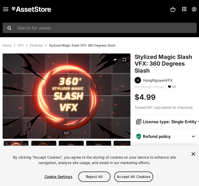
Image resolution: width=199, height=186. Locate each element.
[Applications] (184, 9)
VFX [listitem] (21, 45)
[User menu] (194, 9)
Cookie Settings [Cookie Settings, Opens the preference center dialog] (58, 176)
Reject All (94, 176)
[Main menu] (6, 9)
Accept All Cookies (134, 176)
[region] (99, 166)
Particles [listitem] (36, 45)
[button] (173, 9)
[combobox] (100, 28)
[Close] (193, 154)
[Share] (115, 60)
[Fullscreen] (124, 60)
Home (7, 45)
